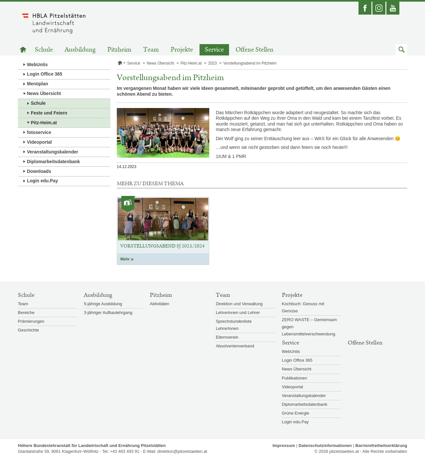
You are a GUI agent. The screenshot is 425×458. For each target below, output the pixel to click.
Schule (44, 49)
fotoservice (39, 132)
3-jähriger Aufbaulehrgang (108, 312)
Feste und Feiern (49, 112)
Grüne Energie (296, 413)
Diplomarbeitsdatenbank (53, 161)
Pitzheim (119, 49)
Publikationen (294, 378)
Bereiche (26, 312)
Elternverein (227, 337)
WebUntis (37, 64)
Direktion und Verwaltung (239, 303)
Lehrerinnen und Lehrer (238, 312)
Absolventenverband (235, 346)
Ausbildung (80, 49)
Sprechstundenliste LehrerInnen (234, 325)
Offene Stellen (254, 49)
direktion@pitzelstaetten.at (182, 451)
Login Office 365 (44, 74)
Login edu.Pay (42, 180)
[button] (401, 49)
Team (151, 49)
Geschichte (28, 330)
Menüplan (37, 83)
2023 (212, 63)
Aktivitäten (159, 303)
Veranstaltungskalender (52, 151)
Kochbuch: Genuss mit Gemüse (303, 307)
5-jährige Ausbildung (103, 303)
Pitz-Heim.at (44, 122)
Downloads (39, 171)
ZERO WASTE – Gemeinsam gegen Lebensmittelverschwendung (309, 326)
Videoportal (39, 142)
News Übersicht (44, 93)
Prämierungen (31, 321)
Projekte (182, 49)
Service (214, 49)
